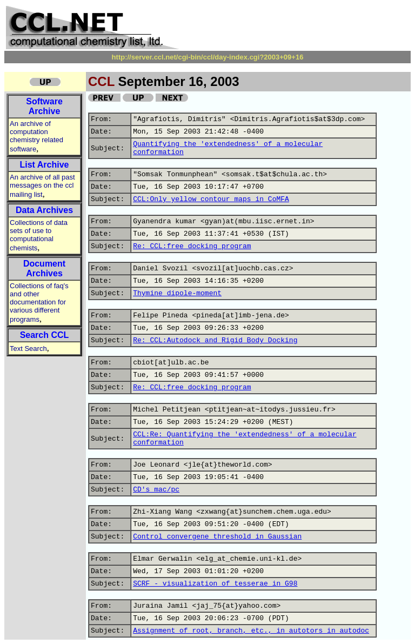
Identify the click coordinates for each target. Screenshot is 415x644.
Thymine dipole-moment (177, 293)
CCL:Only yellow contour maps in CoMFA (211, 199)
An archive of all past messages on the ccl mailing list (42, 185)
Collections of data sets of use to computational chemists (39, 235)
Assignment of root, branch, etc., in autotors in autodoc (251, 631)
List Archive (44, 164)
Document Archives (44, 268)
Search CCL (44, 335)
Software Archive (44, 106)
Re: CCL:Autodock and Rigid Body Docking (215, 340)
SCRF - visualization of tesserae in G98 (215, 584)
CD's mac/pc (156, 490)
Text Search (28, 348)
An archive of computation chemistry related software (36, 136)
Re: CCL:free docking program (192, 246)
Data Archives (44, 210)
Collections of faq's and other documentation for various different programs (39, 302)
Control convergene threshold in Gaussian (217, 537)
